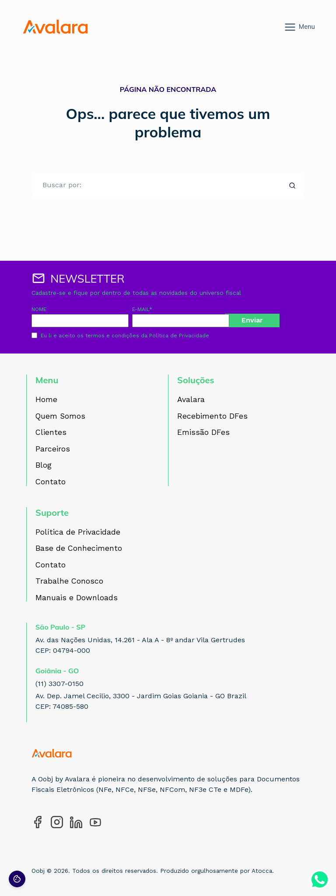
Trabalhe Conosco (69, 581)
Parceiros (52, 449)
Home (46, 400)
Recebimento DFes (212, 416)
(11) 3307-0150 (59, 683)
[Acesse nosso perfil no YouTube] (95, 822)
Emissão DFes (203, 433)
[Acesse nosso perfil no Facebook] (38, 822)
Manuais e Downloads (76, 598)
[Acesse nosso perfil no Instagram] (57, 822)
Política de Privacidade (179, 335)
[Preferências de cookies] (17, 879)
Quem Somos (60, 416)
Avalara (191, 400)
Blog (43, 465)
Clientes (50, 433)
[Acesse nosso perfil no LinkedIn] (76, 822)
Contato (50, 482)
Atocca (262, 870)
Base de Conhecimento (78, 549)
